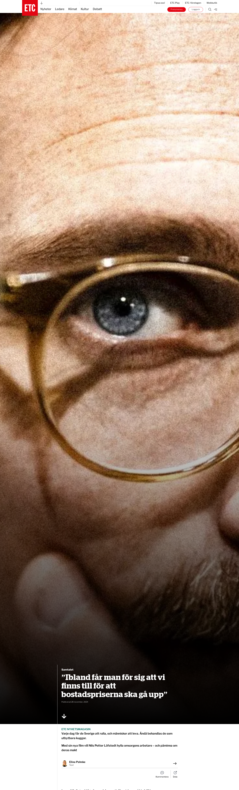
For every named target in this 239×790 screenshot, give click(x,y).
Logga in (196, 9)
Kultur (85, 9)
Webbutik (212, 3)
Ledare (59, 9)
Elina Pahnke (77, 761)
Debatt (97, 9)
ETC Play (175, 3)
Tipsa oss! (159, 3)
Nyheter (45, 9)
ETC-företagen (193, 3)
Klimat (72, 9)
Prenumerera (176, 9)
